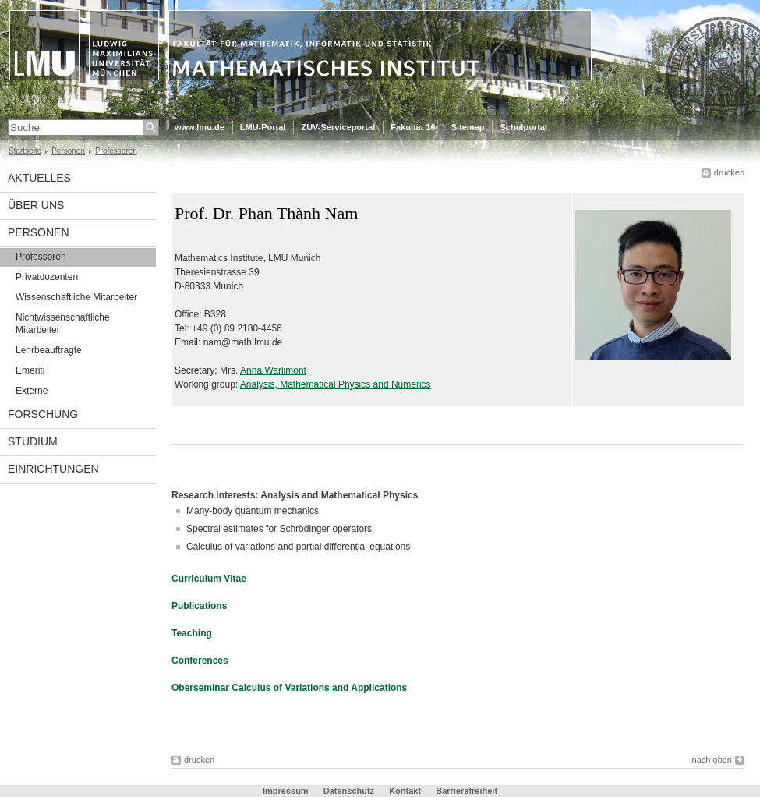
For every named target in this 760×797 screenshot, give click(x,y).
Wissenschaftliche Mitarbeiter (76, 297)
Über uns (36, 205)
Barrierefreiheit (466, 790)
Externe (32, 390)
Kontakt (405, 790)
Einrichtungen (53, 468)
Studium (33, 441)
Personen (68, 151)
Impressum (286, 790)
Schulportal (523, 127)
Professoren (116, 151)
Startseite (25, 151)
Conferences (199, 660)
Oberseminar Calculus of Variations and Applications (289, 687)
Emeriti (30, 370)
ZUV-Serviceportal (338, 127)
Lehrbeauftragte (49, 350)
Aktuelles (39, 178)
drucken (729, 172)
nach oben (712, 759)
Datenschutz (348, 790)
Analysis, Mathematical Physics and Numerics (335, 384)
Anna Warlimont (273, 370)
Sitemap (468, 127)
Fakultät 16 (413, 127)
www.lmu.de (199, 127)
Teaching (191, 633)
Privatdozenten (47, 276)
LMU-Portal (263, 127)
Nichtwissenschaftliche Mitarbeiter (63, 323)
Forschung (43, 414)
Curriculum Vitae (208, 578)
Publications (199, 605)
